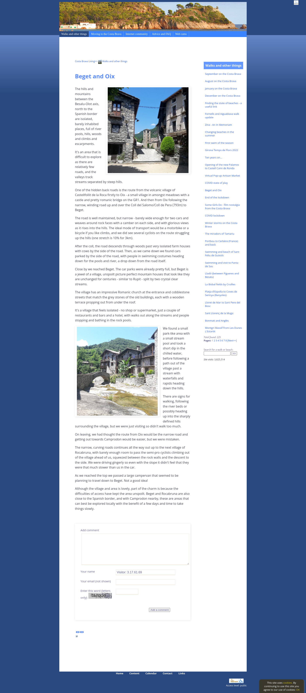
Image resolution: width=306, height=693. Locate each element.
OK (298, 689)
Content (134, 673)
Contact (168, 673)
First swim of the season (219, 143)
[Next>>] (232, 340)
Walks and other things (74, 33)
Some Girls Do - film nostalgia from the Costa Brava (222, 206)
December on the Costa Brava (222, 95)
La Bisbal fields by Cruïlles (220, 284)
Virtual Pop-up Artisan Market (222, 175)
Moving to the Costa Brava (106, 33)
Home (119, 673)
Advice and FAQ (161, 33)
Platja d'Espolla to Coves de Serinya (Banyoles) (221, 293)
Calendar (151, 673)
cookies (287, 682)
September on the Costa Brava (223, 74)
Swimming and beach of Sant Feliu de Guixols (222, 253)
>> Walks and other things (111, 61)
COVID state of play (216, 183)
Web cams (181, 33)
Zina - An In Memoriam (218, 124)
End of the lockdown (217, 197)
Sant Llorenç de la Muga (219, 313)
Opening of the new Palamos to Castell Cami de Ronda (222, 166)
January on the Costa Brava (221, 88)
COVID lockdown (215, 215)
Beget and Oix (213, 190)
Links (182, 673)
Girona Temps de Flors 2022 (221, 150)
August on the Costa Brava (220, 81)
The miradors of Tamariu (219, 233)
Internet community (137, 33)
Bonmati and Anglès (217, 320)
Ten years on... (213, 157)
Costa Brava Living (85, 61)
